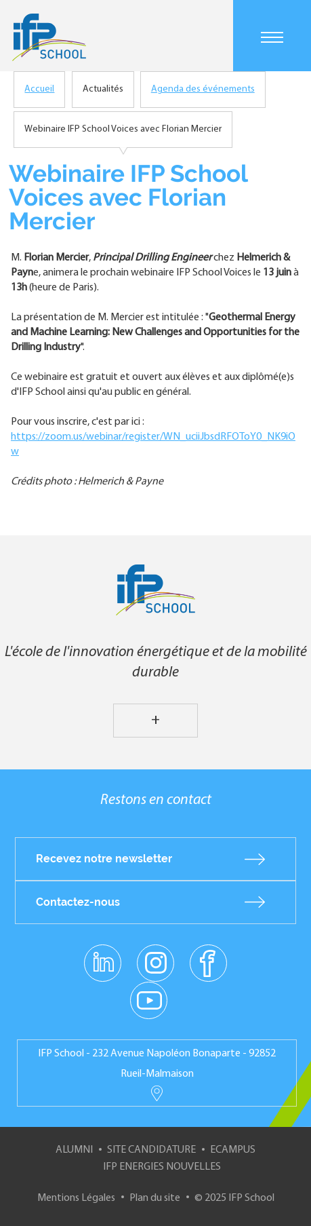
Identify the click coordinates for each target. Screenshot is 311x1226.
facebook (208, 962)
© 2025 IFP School (234, 1198)
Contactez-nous (78, 902)
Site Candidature (151, 1150)
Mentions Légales (76, 1198)
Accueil (39, 89)
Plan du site (154, 1198)
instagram (155, 962)
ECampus (232, 1150)
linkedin (102, 954)
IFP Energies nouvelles (162, 1167)
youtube (148, 999)
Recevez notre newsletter (104, 858)
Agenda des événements (203, 89)
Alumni (74, 1150)
